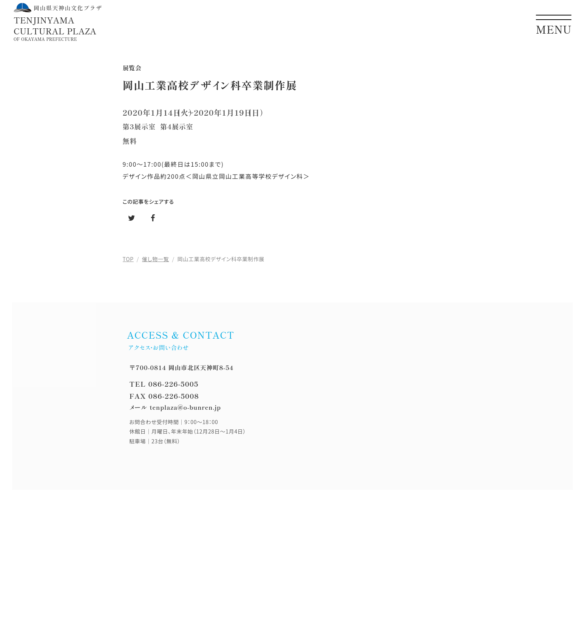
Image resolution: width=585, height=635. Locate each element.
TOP (128, 259)
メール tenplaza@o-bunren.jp (175, 407)
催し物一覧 (155, 259)
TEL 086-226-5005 (163, 384)
